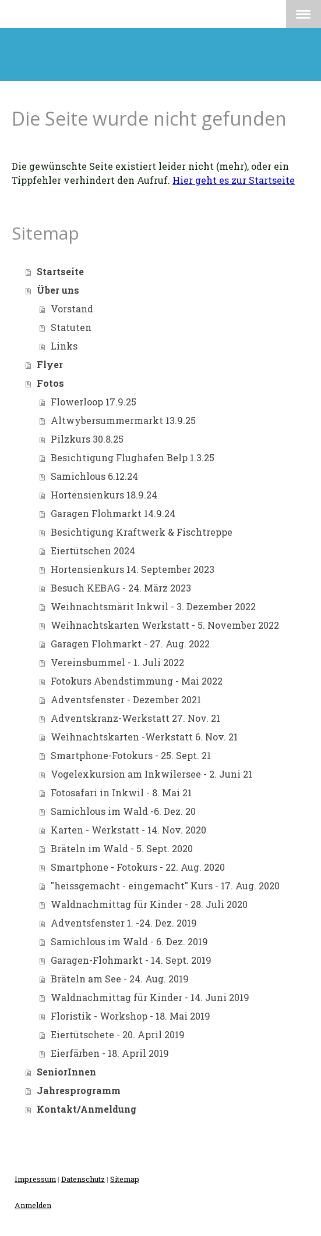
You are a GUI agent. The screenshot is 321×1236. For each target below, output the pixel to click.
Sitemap (124, 1179)
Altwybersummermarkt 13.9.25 (123, 420)
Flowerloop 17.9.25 (93, 402)
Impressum (35, 1179)
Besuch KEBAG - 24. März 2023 (121, 588)
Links (64, 346)
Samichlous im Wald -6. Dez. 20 (123, 811)
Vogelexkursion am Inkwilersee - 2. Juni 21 (151, 774)
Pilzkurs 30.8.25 (87, 439)
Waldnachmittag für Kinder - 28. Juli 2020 (149, 904)
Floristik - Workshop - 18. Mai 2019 (130, 1016)
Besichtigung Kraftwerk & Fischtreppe (141, 532)
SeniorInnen (66, 1072)
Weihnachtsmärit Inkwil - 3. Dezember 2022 (153, 606)
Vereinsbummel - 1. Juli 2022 (117, 662)
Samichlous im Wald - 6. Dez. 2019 (129, 941)
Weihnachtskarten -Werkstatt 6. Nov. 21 (144, 737)
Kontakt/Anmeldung (86, 1109)
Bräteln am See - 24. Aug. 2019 (120, 979)
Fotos (50, 383)
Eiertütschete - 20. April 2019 (118, 1034)
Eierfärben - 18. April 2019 (110, 1053)
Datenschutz (83, 1179)
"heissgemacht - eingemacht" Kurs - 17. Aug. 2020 (165, 885)
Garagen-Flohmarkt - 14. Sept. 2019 (131, 960)
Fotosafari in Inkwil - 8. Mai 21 (121, 792)
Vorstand (72, 308)
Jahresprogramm (79, 1090)
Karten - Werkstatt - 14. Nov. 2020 (128, 830)
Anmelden (33, 1205)
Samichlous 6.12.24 (94, 476)
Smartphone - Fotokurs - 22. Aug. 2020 (138, 867)
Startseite (60, 271)
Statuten (71, 327)
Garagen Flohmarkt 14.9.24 (113, 513)
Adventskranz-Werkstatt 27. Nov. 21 (135, 718)
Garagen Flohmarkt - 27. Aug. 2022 (130, 643)
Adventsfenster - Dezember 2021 (126, 699)
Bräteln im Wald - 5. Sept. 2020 (122, 848)
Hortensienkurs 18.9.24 (104, 495)
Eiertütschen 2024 (93, 550)
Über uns (58, 290)
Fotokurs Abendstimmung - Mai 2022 (137, 681)
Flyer (50, 364)
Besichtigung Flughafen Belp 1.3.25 (132, 457)
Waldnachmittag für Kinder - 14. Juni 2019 (150, 997)
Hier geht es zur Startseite (233, 180)
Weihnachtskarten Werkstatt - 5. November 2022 (165, 625)
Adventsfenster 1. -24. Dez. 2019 (124, 923)
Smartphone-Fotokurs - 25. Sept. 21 (131, 755)
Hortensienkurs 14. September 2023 (132, 569)
